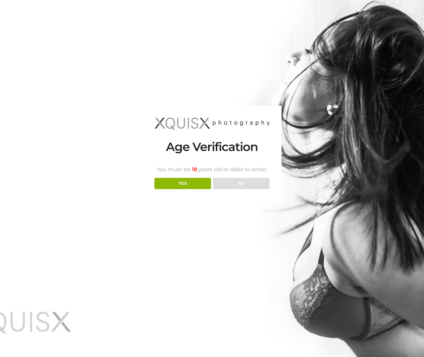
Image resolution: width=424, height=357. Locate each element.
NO (241, 183)
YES (182, 183)
